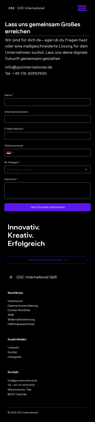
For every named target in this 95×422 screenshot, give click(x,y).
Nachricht (11, 179)
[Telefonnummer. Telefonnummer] (51, 152)
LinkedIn (13, 347)
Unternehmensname (16, 111)
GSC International (31, 8)
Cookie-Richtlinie (19, 310)
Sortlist (12, 352)
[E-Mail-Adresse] (46, 135)
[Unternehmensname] (46, 119)
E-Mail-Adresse (14, 129)
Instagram (15, 357)
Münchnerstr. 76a (19, 389)
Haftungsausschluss (21, 324)
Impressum (15, 301)
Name (8, 95)
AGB (11, 314)
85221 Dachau (17, 394)
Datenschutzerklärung (23, 305)
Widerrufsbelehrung (21, 319)
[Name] (46, 102)
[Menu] (82, 8)
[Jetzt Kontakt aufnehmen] (47, 260)
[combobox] (47, 169)
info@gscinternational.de (28, 67)
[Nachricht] (47, 190)
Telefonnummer (13, 145)
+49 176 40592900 (23, 385)
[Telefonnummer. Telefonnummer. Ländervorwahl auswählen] (10, 152)
